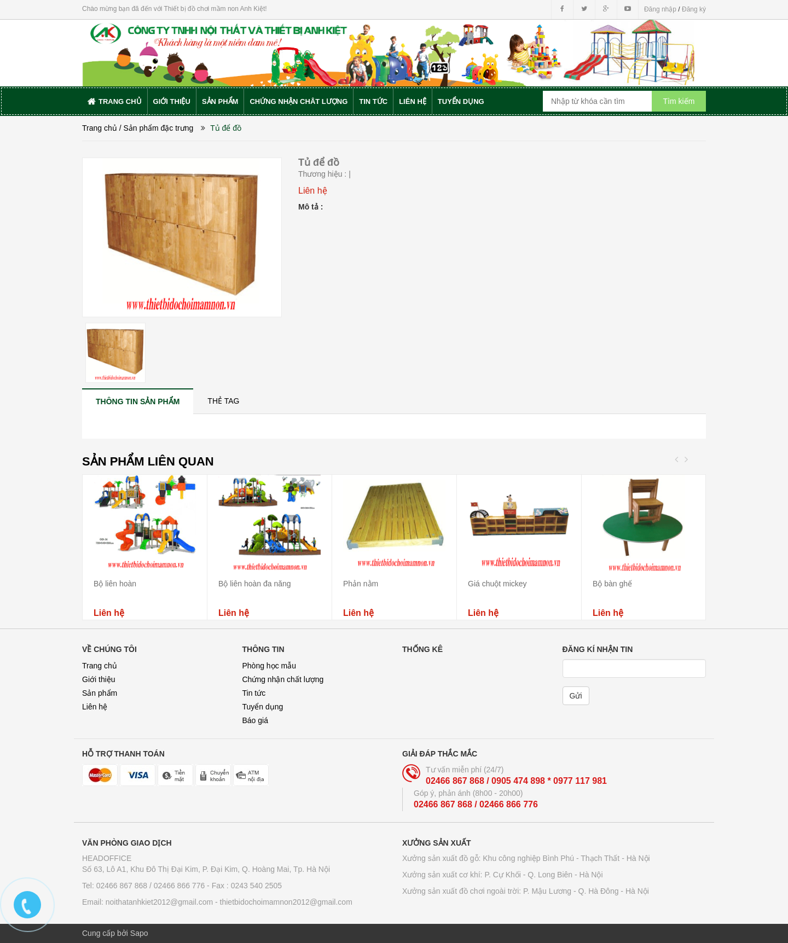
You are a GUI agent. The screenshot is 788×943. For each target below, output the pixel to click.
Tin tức (254, 693)
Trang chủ (99, 128)
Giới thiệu (98, 679)
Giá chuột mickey (497, 583)
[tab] (137, 401)
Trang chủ (99, 665)
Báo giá (255, 720)
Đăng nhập (660, 9)
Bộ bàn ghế (612, 583)
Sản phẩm (99, 693)
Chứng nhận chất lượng (283, 679)
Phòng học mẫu (269, 665)
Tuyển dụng (262, 706)
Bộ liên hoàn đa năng (254, 583)
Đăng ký (694, 9)
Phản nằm (360, 583)
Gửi (576, 695)
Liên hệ (94, 706)
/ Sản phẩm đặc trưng (156, 128)
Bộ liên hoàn (115, 583)
